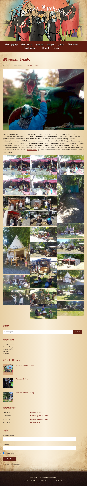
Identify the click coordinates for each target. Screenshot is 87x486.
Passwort (6, 444)
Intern (56, 48)
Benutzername (8, 435)
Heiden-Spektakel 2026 (25, 365)
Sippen (50, 45)
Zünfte (61, 45)
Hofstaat (39, 45)
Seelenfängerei (31, 48)
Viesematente (32, 150)
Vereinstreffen (35, 412)
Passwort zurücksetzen (11, 464)
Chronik (45, 48)
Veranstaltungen (33, 65)
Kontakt (51, 480)
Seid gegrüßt (11, 45)
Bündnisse (73, 45)
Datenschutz (31, 480)
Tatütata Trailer (22, 379)
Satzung (59, 480)
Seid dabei (26, 45)
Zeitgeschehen (8, 344)
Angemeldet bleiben (11, 453)
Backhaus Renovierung (25, 393)
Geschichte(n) (8, 349)
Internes (6, 351)
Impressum (41, 480)
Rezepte (6, 353)
